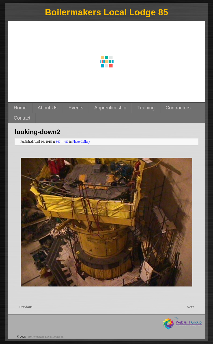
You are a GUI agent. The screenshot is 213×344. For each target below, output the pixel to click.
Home (20, 107)
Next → (192, 307)
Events (75, 107)
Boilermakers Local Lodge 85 (106, 12)
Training (145, 107)
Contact (22, 118)
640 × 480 (62, 142)
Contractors (178, 107)
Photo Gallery (81, 142)
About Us (47, 107)
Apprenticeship (110, 107)
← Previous (23, 307)
